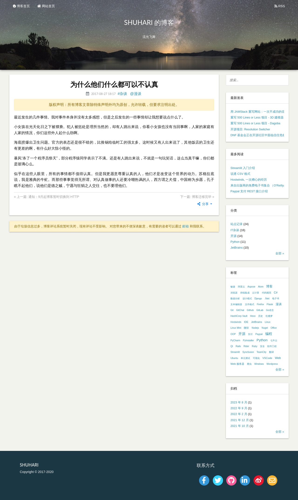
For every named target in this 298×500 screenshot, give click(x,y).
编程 (268, 334)
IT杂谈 (234, 230)
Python (235, 241)
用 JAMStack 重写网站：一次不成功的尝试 (259, 111)
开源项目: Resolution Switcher (250, 129)
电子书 (275, 298)
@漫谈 (135, 94)
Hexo (253, 316)
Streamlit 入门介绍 (242, 168)
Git (232, 310)
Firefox (260, 304)
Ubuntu (234, 358)
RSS (279, 6)
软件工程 (272, 346)
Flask (270, 304)
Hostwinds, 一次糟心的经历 (248, 179)
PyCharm (235, 340)
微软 (246, 327)
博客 (269, 286)
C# (276, 292)
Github (250, 310)
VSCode (267, 358)
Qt (231, 346)
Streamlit (235, 352)
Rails (238, 346)
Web (278, 358)
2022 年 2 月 (238, 414)
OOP (233, 334)
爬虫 (249, 364)
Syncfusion (248, 352)
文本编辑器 (236, 304)
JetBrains (236, 247)
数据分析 (235, 298)
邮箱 (185, 226)
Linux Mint (235, 328)
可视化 (256, 358)
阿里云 (241, 286)
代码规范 (266, 292)
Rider (246, 346)
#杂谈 (122, 94)
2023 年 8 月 (238, 402)
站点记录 (236, 224)
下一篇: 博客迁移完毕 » (197, 197)
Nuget (265, 328)
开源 (233, 236)
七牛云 (273, 340)
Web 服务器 (237, 363)
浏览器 (233, 292)
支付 (250, 334)
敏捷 (232, 286)
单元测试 (245, 358)
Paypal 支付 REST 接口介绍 (249, 191)
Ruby (254, 346)
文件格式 (249, 304)
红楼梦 (269, 316)
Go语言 (270, 310)
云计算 (255, 292)
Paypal (259, 334)
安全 (262, 346)
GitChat (240, 310)
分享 (203, 204)
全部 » (279, 253)
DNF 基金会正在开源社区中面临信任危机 (258, 135)
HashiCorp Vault (238, 316)
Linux (267, 322)
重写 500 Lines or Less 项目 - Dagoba (255, 123)
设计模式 (247, 298)
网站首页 (46, 6)
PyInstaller (248, 340)
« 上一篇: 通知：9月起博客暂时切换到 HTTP (46, 197)
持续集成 (245, 292)
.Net (266, 298)
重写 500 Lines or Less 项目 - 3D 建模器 (257, 117)
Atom (261, 286)
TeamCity (261, 352)
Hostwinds (235, 322)
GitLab (259, 310)
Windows (259, 364)
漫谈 (279, 304)
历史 (260, 316)
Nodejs (255, 328)
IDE (246, 322)
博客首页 (21, 6)
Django (258, 298)
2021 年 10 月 (239, 426)
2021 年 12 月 (239, 420)
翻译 (271, 352)
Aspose (251, 286)
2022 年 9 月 (238, 408)
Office (274, 328)
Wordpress (272, 364)
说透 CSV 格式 (240, 174)
